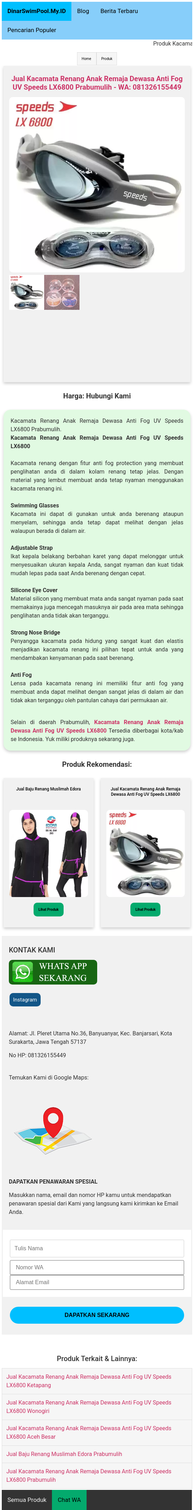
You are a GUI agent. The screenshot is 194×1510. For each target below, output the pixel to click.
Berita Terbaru (119, 10)
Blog (83, 10)
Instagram (25, 1000)
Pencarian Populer (31, 30)
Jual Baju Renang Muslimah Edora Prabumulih (64, 1454)
